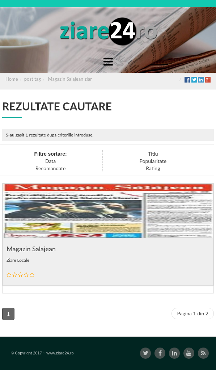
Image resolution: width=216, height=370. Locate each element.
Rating (153, 168)
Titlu (153, 154)
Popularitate (152, 161)
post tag (32, 79)
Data (50, 161)
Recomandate (50, 168)
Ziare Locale (18, 260)
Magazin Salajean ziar (70, 79)
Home (11, 79)
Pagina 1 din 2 (192, 313)
